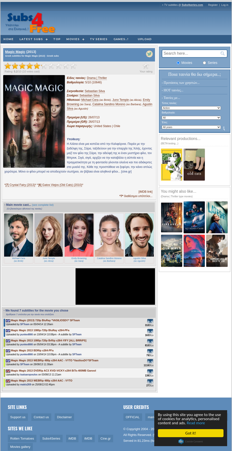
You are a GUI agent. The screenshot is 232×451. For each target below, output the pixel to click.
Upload (145, 39)
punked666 (26, 334)
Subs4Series (51, 438)
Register (213, 4)
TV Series (99, 39)
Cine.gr (106, 438)
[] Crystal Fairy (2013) (20, 185)
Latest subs (31, 39)
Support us (18, 417)
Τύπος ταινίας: (169, 103)
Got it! (190, 433)
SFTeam (24, 324)
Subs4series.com (192, 4)
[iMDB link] (145, 191)
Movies (73, 39)
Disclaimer (64, 417)
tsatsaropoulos (29, 374)
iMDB (72, 438)
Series (210, 63)
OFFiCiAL (133, 417)
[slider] (40, 65)
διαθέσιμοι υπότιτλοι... (136, 196)
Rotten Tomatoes (22, 438)
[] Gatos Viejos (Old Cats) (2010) (60, 185)
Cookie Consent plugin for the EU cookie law (191, 441)
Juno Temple (120, 100)
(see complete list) (42, 204)
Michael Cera (90, 100)
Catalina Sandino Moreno (108, 104)
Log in (224, 4)
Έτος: (165, 122)
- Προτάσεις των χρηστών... (181, 83)
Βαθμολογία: (168, 112)
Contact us (41, 417)
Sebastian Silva (95, 91)
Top (56, 39)
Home (8, 39)
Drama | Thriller (97, 78)
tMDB (88, 438)
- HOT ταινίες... (172, 90)
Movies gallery (20, 447)
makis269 (25, 384)
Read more (196, 422)
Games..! (120, 39)
